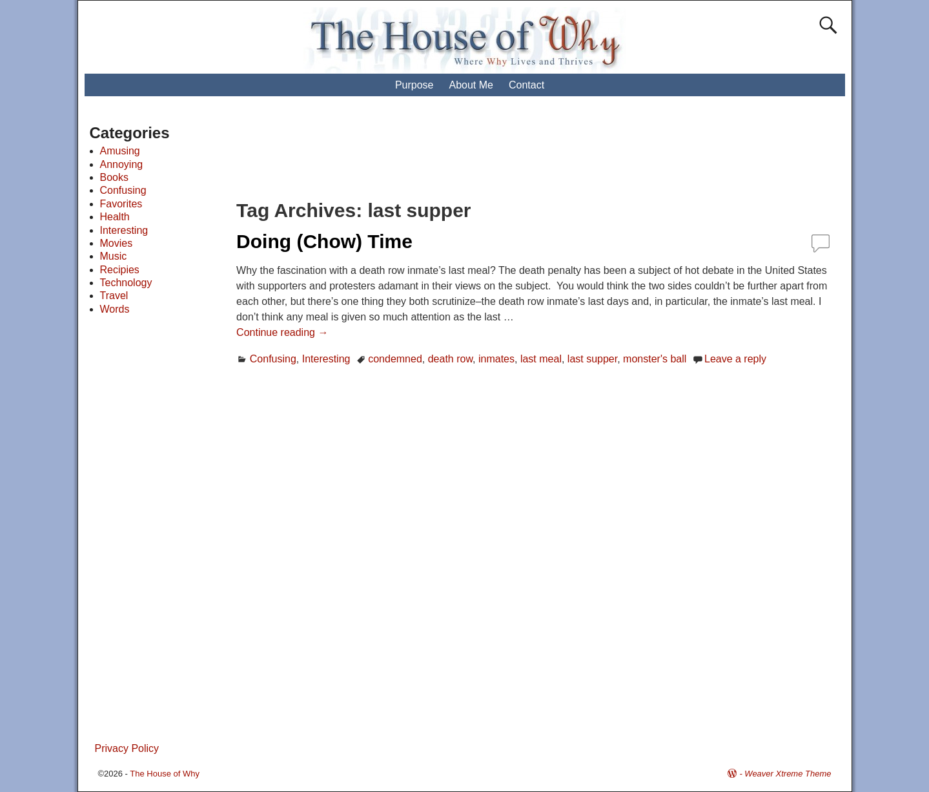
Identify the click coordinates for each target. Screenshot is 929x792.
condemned (395, 358)
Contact (526, 84)
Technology (126, 282)
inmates (496, 358)
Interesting (326, 358)
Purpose (414, 84)
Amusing (120, 150)
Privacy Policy (127, 748)
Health (115, 216)
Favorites (121, 203)
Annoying (121, 164)
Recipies (119, 269)
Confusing (273, 358)
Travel (114, 295)
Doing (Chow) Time (324, 241)
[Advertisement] (476, 155)
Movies (116, 243)
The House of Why (164, 773)
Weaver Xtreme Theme (787, 773)
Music (113, 256)
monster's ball (654, 358)
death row (450, 358)
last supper (592, 358)
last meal (541, 358)
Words (115, 309)
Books (114, 177)
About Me (471, 84)
